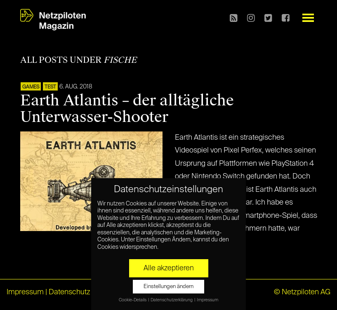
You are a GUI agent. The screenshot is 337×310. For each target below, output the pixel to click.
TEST (50, 87)
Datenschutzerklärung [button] (172, 300)
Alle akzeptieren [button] (169, 268)
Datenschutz (69, 292)
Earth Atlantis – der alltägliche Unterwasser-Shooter (127, 108)
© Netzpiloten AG (302, 292)
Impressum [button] (207, 300)
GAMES (30, 87)
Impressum (25, 292)
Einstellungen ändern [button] (168, 286)
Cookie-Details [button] (133, 300)
